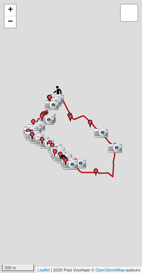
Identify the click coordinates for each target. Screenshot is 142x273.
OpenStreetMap (110, 270)
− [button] (10, 22)
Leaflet (43, 270)
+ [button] (10, 10)
